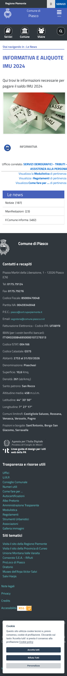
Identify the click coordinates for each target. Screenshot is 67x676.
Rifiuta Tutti (33, 657)
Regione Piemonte (15, 3)
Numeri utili (10, 486)
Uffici (6, 473)
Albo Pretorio (11, 500)
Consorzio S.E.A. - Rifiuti (18, 557)
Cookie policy (26, 642)
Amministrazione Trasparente (21, 505)
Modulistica (10, 510)
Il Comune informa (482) (20, 220)
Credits (5, 600)
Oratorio (8, 567)
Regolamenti (10, 514)
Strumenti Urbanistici (16, 519)
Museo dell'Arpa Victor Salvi (20, 571)
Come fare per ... (13, 491)
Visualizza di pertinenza (41, 183)
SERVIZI (61, 4)
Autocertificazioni (14, 496)
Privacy (6, 593)
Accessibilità (8, 608)
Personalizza (33, 665)
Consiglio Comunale (15, 482)
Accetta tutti (33, 650)
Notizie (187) (13, 202)
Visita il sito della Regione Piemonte (25, 544)
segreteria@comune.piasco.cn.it (28, 319)
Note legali (7, 586)
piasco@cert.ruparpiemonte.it (26, 312)
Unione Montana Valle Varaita (21, 553)
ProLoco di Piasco (14, 562)
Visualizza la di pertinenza (42, 173)
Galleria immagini (13, 528)
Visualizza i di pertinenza (42, 178)
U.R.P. (6, 477)
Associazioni (10, 524)
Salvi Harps (9, 576)
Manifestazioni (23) (17, 211)
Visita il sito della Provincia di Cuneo (25, 548)
